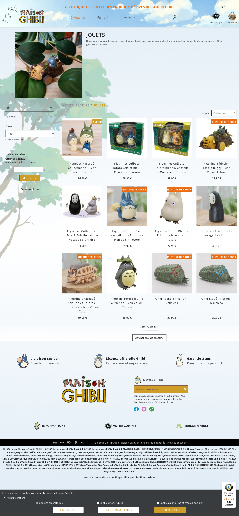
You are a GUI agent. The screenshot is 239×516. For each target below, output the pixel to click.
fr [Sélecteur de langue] (222, 7)
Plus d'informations (16, 497)
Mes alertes (111, 459)
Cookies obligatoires (51, 503)
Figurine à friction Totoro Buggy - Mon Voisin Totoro (216, 168)
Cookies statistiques (111, 503)
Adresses (110, 443)
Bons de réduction (116, 448)
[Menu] (234, 484)
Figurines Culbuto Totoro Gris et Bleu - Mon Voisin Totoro (126, 168)
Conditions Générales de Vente (53, 448)
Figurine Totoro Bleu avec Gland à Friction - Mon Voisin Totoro (127, 235)
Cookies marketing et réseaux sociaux (181, 503)
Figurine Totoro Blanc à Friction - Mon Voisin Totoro (172, 235)
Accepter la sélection (118, 509)
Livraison (39, 453)
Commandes (112, 438)
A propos (39, 433)
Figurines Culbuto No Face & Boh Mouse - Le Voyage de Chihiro (82, 235)
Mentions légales (44, 438)
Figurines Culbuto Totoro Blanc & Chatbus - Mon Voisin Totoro (172, 168)
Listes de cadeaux (16, 154)
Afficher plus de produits (149, 338)
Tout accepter (170, 509)
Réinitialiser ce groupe (15, 139)
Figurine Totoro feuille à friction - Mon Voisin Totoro (127, 303)
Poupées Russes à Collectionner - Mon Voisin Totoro (82, 168)
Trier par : (204, 113)
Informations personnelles (121, 433)
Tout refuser (68, 509)
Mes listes (110, 453)
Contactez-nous (186, 461)
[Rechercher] (146, 17)
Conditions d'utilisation (49, 443)
